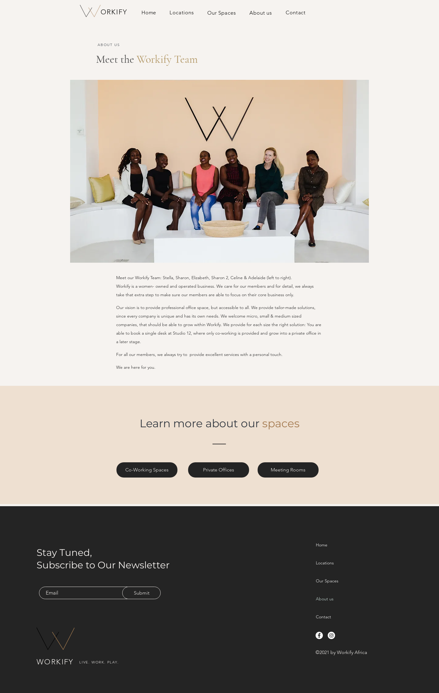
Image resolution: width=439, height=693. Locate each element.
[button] (221, 12)
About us (325, 599)
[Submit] (141, 593)
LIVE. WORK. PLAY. (99, 662)
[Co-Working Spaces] (146, 470)
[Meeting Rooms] (288, 470)
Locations (325, 563)
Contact (323, 617)
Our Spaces (327, 581)
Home (321, 545)
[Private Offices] (218, 470)
